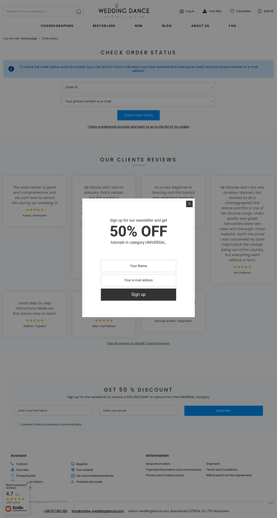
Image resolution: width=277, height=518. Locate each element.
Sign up (138, 294)
